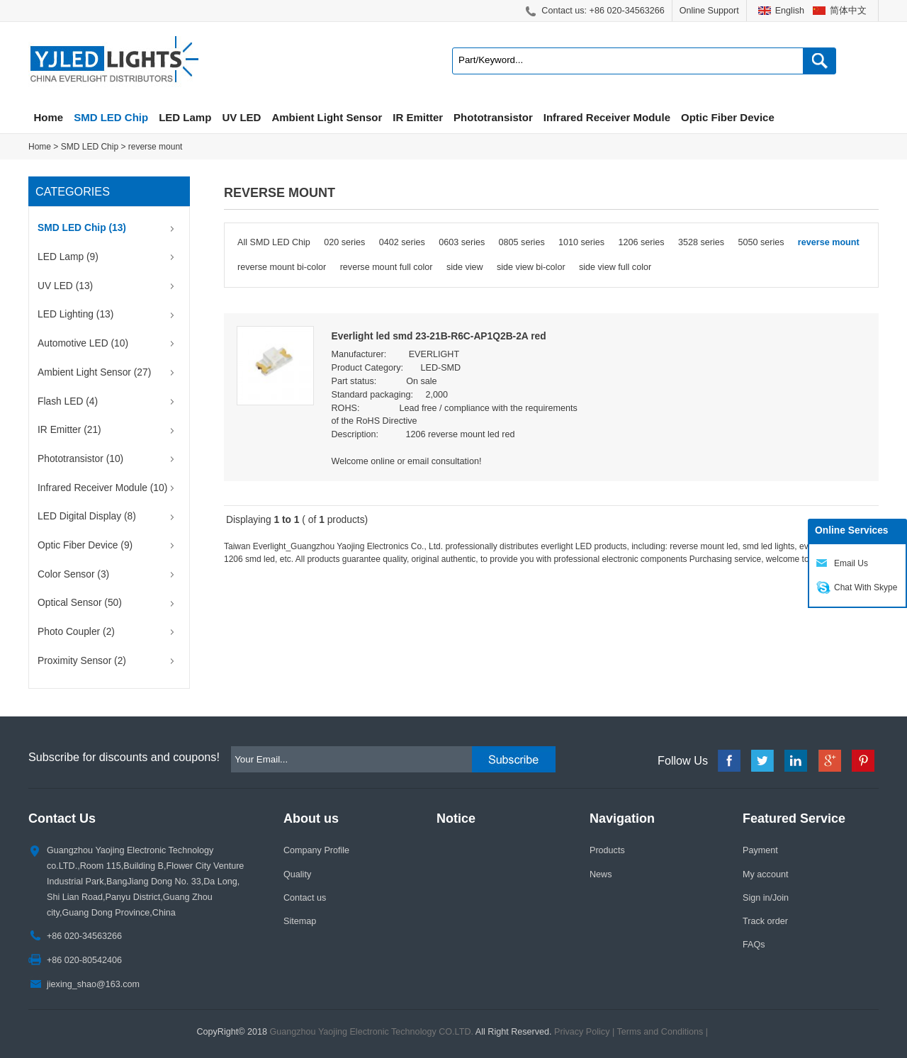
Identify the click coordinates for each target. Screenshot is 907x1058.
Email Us (851, 563)
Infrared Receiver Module (606, 117)
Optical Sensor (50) (80, 602)
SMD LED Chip (111, 117)
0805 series (522, 242)
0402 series (402, 242)
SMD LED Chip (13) (82, 228)
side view (464, 267)
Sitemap (299, 921)
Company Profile (316, 850)
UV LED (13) (65, 286)
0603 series (462, 242)
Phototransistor (493, 117)
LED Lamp (185, 117)
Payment (760, 850)
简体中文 (848, 11)
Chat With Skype (865, 587)
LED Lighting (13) (75, 314)
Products (607, 850)
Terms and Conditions (660, 1032)
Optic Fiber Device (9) (85, 545)
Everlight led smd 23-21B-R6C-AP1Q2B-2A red (439, 336)
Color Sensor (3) (73, 574)
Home (49, 117)
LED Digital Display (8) (87, 516)
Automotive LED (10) (83, 343)
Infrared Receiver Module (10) (102, 488)
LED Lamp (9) (68, 257)
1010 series (581, 242)
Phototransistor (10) (80, 459)
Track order (765, 921)
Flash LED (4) (68, 401)
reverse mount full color (386, 267)
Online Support (709, 11)
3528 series (701, 242)
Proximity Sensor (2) (82, 660)
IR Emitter (418, 117)
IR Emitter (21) (69, 429)
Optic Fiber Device (727, 117)
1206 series (642, 242)
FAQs (754, 945)
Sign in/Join (766, 898)
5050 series (761, 242)
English (789, 11)
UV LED (241, 117)
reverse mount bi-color (281, 267)
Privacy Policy (581, 1032)
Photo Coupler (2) (76, 631)
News (601, 874)
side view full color (615, 267)
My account (765, 874)
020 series (344, 242)
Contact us (304, 898)
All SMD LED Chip (273, 242)
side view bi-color (531, 267)
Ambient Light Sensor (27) (94, 372)
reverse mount (155, 147)
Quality (297, 874)
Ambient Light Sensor (326, 117)
